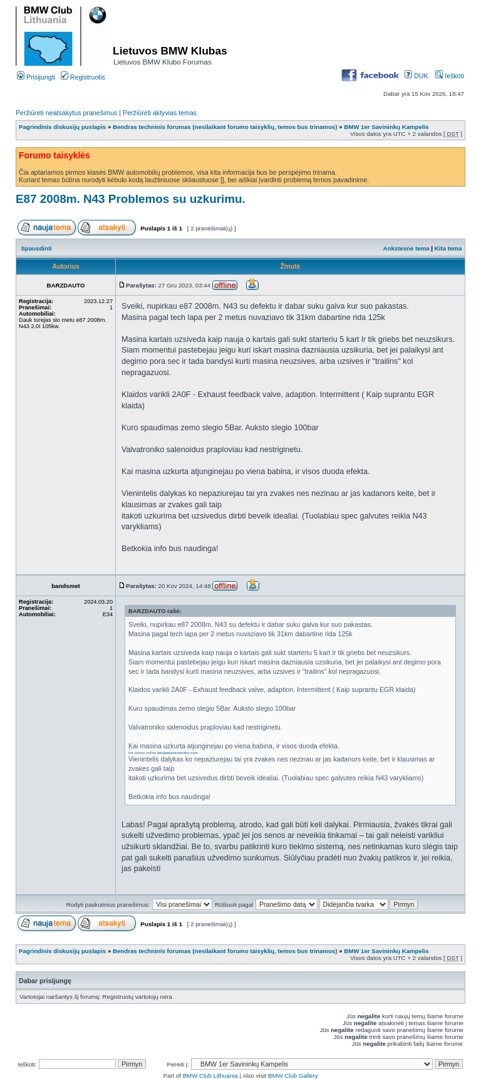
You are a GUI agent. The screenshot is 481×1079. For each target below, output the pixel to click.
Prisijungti (36, 77)
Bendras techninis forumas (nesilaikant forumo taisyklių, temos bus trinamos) (226, 126)
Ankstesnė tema (406, 248)
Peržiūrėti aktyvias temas (160, 112)
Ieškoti (449, 76)
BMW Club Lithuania (210, 1075)
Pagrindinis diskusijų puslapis (62, 126)
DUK (416, 76)
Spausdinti (36, 248)
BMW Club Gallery (293, 1075)
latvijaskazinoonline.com (177, 753)
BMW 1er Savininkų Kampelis (386, 126)
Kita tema (448, 248)
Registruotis (83, 77)
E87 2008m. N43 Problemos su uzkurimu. (131, 198)
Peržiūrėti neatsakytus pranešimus (66, 112)
